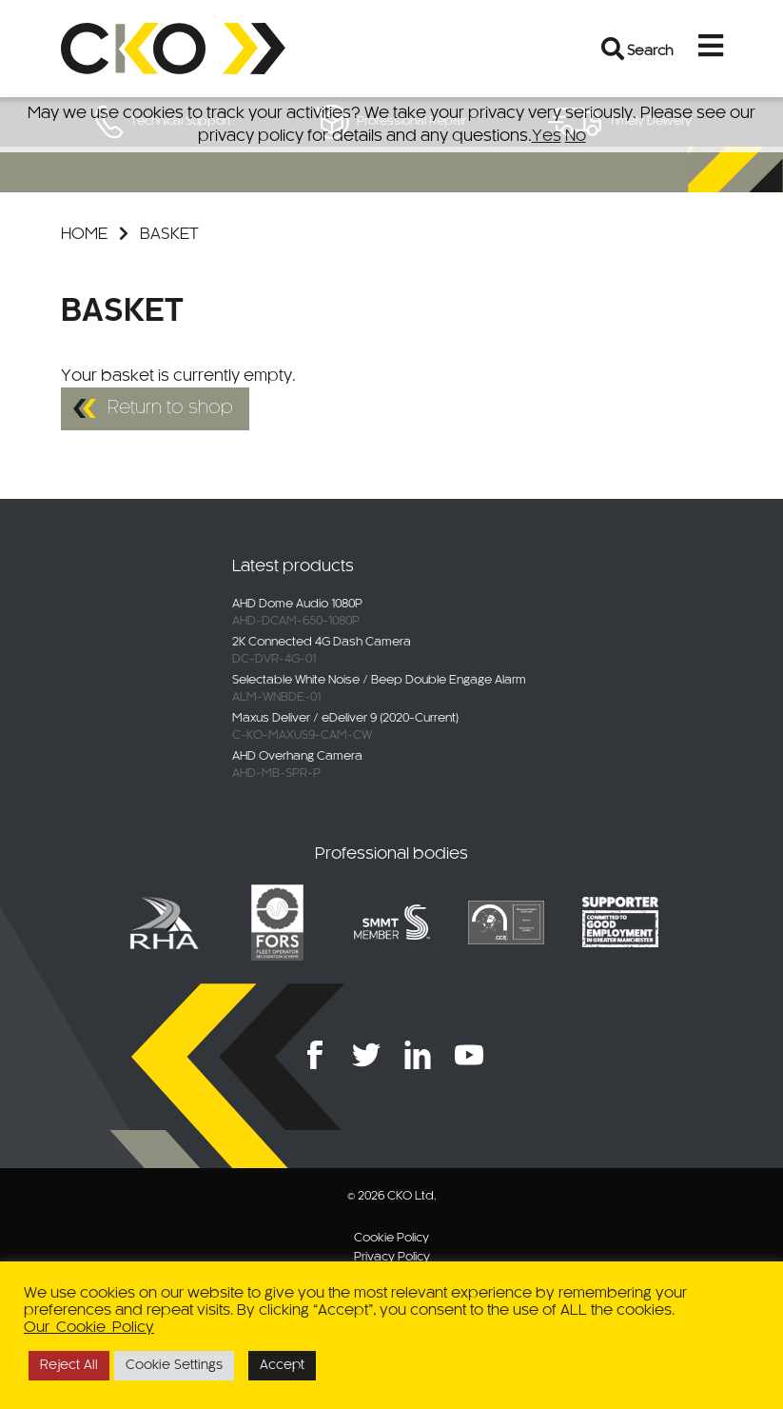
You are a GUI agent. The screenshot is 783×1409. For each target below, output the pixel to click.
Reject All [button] (69, 1365)
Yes (546, 136)
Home (84, 234)
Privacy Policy (392, 1257)
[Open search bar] (613, 48)
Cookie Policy (391, 1238)
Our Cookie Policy (89, 1327)
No (575, 136)
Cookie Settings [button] (174, 1365)
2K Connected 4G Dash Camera (321, 642)
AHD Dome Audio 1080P (297, 604)
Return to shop (170, 408)
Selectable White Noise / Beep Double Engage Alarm (379, 680)
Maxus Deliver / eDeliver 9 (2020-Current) (345, 718)
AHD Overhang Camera (297, 757)
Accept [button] (282, 1365)
